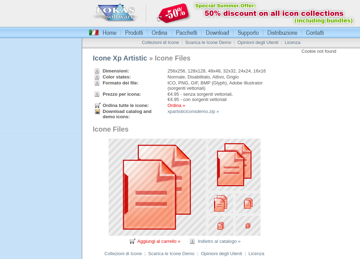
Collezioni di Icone (160, 42)
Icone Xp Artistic (120, 58)
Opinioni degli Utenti (257, 42)
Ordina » (176, 105)
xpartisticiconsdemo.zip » (193, 111)
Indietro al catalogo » (219, 241)
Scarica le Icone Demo (208, 42)
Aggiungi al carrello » (158, 241)
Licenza (293, 42)
